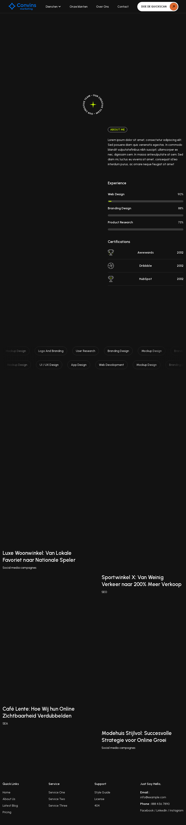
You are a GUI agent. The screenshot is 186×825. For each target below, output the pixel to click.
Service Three (58, 805)
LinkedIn (161, 810)
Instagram (176, 810)
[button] (53, 6)
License (99, 799)
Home (7, 792)
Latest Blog (10, 805)
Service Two (57, 799)
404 (97, 805)
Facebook (146, 810)
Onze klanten (79, 6)
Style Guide (102, 792)
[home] (22, 6)
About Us (9, 799)
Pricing (7, 812)
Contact (123, 6)
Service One (57, 792)
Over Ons (102, 6)
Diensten (52, 6)
